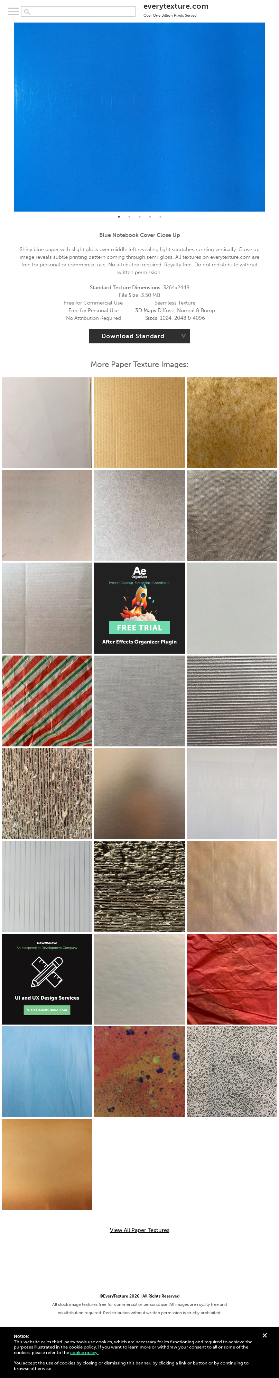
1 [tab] (118, 216)
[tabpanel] (139, 117)
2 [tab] (129, 216)
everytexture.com (175, 9)
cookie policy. (84, 1352)
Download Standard (133, 336)
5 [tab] (160, 216)
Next (270, 117)
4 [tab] (150, 216)
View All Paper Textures (139, 1230)
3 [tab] (139, 216)
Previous (8, 117)
